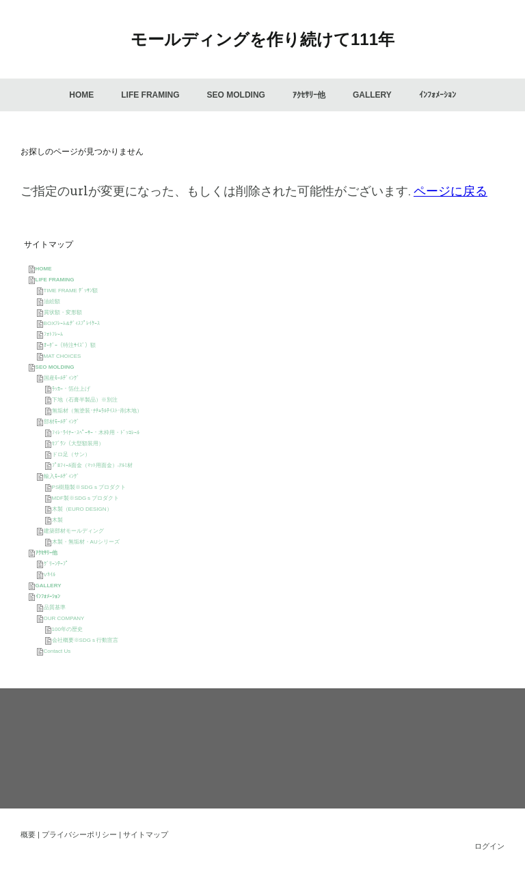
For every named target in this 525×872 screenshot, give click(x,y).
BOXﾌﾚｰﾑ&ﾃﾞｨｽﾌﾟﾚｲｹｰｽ (72, 323)
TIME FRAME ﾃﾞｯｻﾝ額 (71, 290)
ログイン (489, 846)
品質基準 (55, 607)
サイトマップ (145, 834)
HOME (81, 95)
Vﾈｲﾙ (49, 575)
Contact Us (57, 651)
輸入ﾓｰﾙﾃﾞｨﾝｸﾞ (61, 476)
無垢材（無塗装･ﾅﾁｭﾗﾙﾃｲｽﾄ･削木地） (97, 411)
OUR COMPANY (64, 618)
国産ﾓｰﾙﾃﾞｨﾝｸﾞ (61, 378)
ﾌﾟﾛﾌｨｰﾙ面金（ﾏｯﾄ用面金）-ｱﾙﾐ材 (92, 465)
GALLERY (372, 95)
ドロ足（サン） (71, 454)
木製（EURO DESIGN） (82, 509)
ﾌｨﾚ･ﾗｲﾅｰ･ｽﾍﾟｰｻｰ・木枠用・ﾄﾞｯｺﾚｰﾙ (95, 433)
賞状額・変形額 (63, 312)
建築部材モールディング (74, 531)
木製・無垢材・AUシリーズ (86, 542)
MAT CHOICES (62, 356)
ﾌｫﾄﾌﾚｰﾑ (53, 334)
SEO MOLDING (236, 95)
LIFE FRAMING (150, 95)
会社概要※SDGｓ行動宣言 (85, 640)
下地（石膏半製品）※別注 (85, 400)
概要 (28, 834)
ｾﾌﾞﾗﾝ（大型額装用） (78, 443)
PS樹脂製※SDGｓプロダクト (89, 487)
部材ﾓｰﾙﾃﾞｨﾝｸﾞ (61, 422)
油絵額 (52, 301)
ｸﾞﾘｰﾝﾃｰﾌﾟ (56, 564)
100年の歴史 (67, 629)
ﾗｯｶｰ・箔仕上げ (71, 389)
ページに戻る (450, 190)
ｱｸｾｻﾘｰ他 (309, 95)
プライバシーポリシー (79, 834)
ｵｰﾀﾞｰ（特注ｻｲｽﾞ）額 (70, 345)
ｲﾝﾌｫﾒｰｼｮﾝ (437, 95)
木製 (57, 520)
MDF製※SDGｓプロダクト (86, 498)
